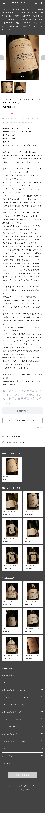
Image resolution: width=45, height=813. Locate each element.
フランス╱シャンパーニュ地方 (14, 683)
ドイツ (4, 749)
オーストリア (7, 756)
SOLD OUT (22, 411)
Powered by (22, 790)
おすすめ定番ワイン (10, 675)
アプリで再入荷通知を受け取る (22, 420)
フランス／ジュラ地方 (11, 734)
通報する (39, 427)
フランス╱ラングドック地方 (13, 705)
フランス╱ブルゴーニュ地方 (13, 690)
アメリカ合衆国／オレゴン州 (13, 741)
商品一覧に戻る (22, 775)
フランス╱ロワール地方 (11, 719)
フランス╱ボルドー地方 (11, 712)
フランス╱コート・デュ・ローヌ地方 (17, 697)
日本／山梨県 (7, 763)
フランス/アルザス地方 (11, 727)
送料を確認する (27, 122)
